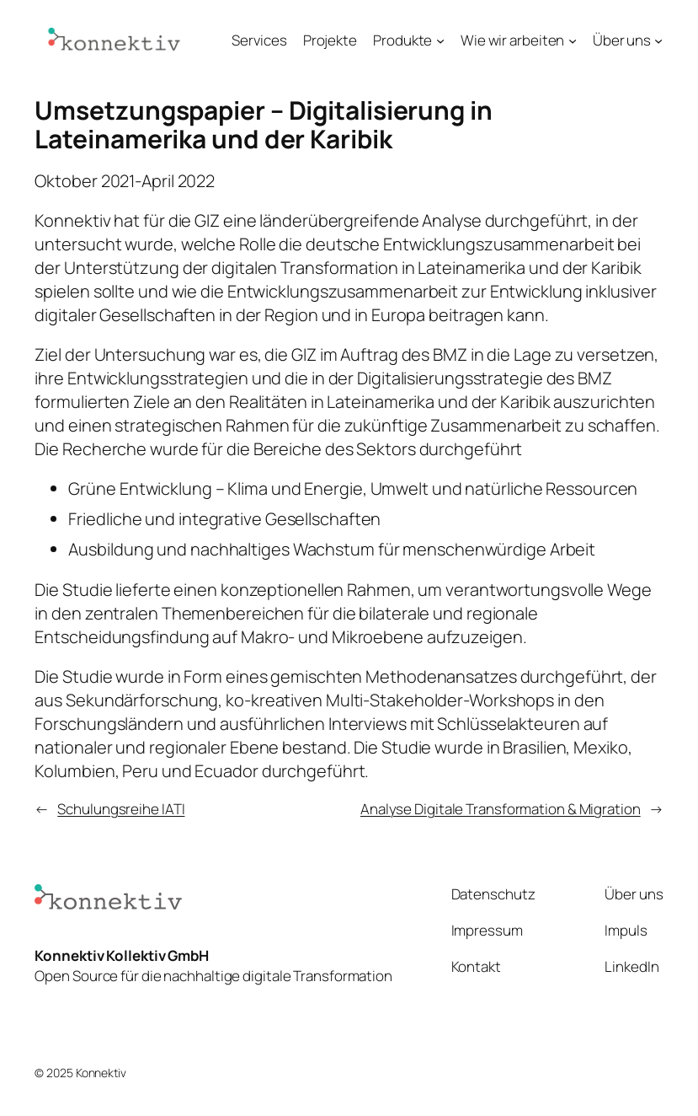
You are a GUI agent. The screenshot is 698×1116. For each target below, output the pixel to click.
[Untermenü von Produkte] (440, 39)
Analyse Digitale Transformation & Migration (500, 808)
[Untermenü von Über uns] (658, 39)
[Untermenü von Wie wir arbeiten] (572, 39)
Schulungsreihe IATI (120, 808)
